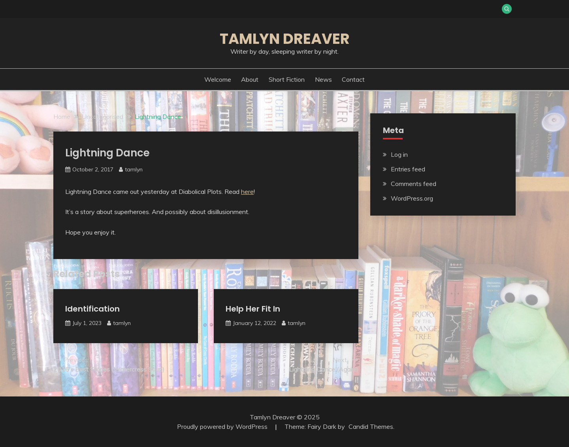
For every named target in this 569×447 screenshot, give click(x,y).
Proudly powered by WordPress (223, 426)
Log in (399, 154)
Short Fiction (287, 79)
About (249, 79)
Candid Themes (371, 426)
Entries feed (408, 169)
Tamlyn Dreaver (285, 38)
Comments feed (413, 184)
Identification (92, 308)
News (323, 79)
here (247, 191)
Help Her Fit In (253, 308)
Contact (353, 79)
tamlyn (134, 169)
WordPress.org (412, 198)
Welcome (217, 79)
